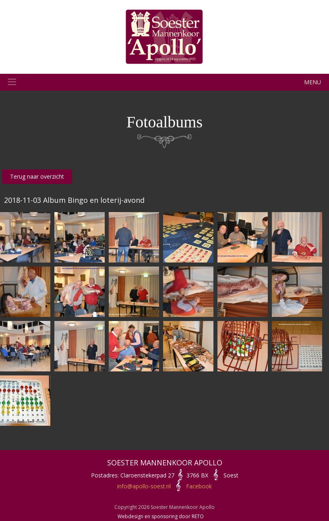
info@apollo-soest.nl (144, 486)
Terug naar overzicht (37, 176)
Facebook (199, 486)
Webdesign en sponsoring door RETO (161, 516)
